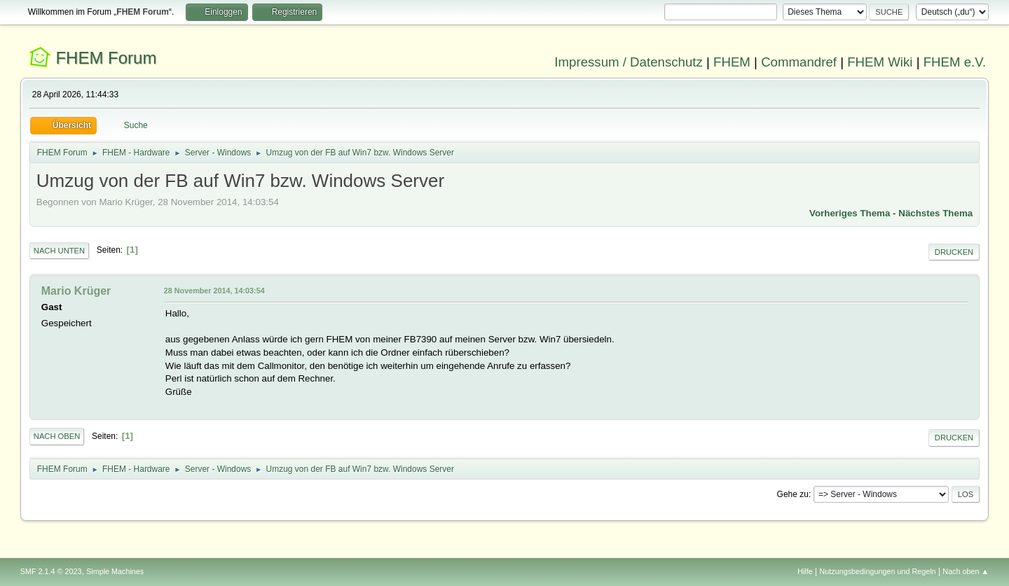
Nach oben (57, 436)
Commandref (799, 62)
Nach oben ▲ (965, 571)
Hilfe (805, 571)
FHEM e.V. (955, 62)
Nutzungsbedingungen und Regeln (878, 571)
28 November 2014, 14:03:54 (214, 290)
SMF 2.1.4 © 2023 (51, 571)
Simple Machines (115, 571)
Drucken (954, 252)
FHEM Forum (105, 57)
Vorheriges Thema (849, 213)
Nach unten (59, 250)
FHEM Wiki (879, 62)
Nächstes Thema (935, 213)
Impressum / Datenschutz (628, 62)
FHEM (731, 62)
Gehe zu (793, 494)
